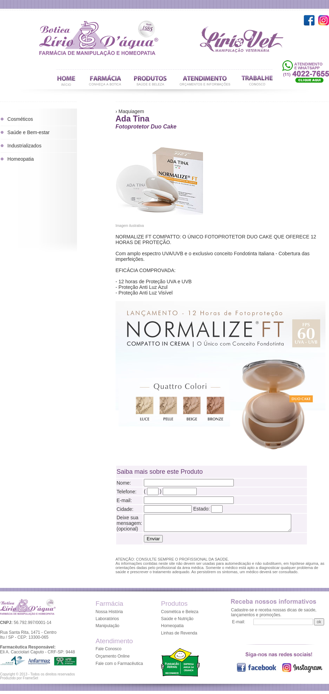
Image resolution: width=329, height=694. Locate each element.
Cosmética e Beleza (179, 614)
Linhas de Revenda (179, 636)
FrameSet (30, 681)
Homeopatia (20, 159)
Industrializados (24, 145)
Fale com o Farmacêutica (119, 666)
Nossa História (109, 614)
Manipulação (107, 628)
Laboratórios (107, 621)
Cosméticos (20, 119)
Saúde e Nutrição (177, 621)
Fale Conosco (108, 652)
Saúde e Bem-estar (28, 132)
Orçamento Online (113, 659)
